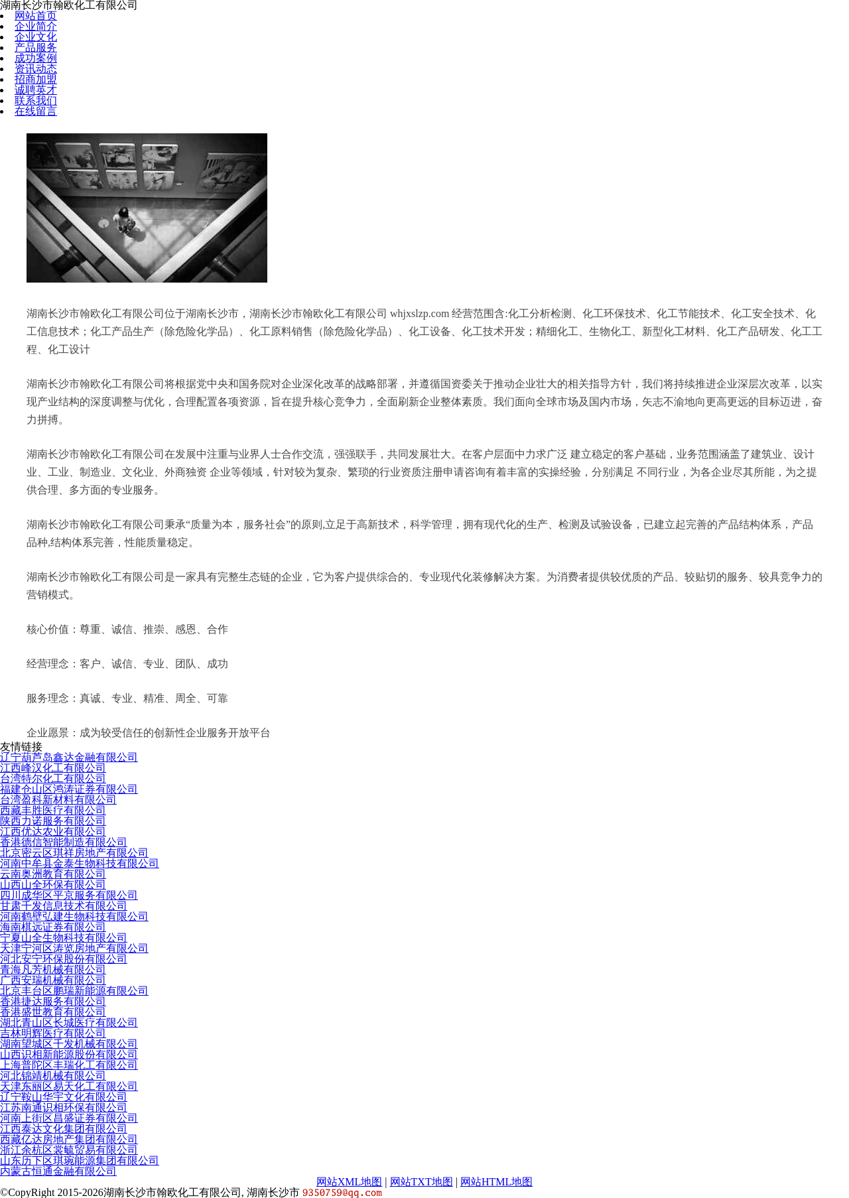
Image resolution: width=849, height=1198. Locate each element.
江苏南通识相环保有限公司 (63, 1107)
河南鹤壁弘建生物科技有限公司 (74, 916)
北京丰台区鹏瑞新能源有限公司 (74, 990)
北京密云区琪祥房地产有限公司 (74, 852)
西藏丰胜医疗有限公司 (53, 810)
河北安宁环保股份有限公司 (63, 959)
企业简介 (36, 26)
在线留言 (36, 111)
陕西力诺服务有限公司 (53, 821)
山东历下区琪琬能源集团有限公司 (79, 1160)
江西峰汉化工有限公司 (53, 767)
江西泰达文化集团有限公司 (63, 1128)
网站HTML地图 (496, 1181)
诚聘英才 (36, 90)
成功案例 (36, 58)
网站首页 (36, 15)
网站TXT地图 (421, 1181)
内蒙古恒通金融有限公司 (58, 1171)
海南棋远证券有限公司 (53, 927)
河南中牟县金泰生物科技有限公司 (79, 863)
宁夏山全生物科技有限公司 (63, 937)
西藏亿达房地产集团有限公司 (69, 1139)
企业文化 (36, 36)
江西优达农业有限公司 (53, 831)
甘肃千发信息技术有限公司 (63, 905)
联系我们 (36, 100)
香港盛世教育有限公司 (53, 1012)
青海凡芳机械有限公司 (53, 969)
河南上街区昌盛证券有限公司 (69, 1118)
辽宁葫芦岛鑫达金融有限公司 (69, 757)
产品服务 (36, 47)
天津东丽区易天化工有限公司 (69, 1086)
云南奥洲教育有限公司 (53, 874)
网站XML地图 (349, 1181)
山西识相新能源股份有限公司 (69, 1054)
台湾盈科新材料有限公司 (58, 799)
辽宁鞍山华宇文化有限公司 (63, 1096)
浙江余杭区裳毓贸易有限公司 (69, 1150)
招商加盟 (36, 79)
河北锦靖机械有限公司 (53, 1075)
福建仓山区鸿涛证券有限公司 (69, 789)
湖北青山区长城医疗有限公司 (69, 1022)
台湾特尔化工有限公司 (53, 778)
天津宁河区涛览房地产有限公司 (74, 948)
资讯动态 (36, 68)
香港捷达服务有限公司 (53, 1001)
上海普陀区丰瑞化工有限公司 (69, 1065)
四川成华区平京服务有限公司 (69, 895)
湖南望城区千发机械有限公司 (69, 1043)
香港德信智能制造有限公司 (63, 842)
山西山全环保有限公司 (53, 884)
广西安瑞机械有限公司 (53, 980)
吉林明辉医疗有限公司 (53, 1033)
